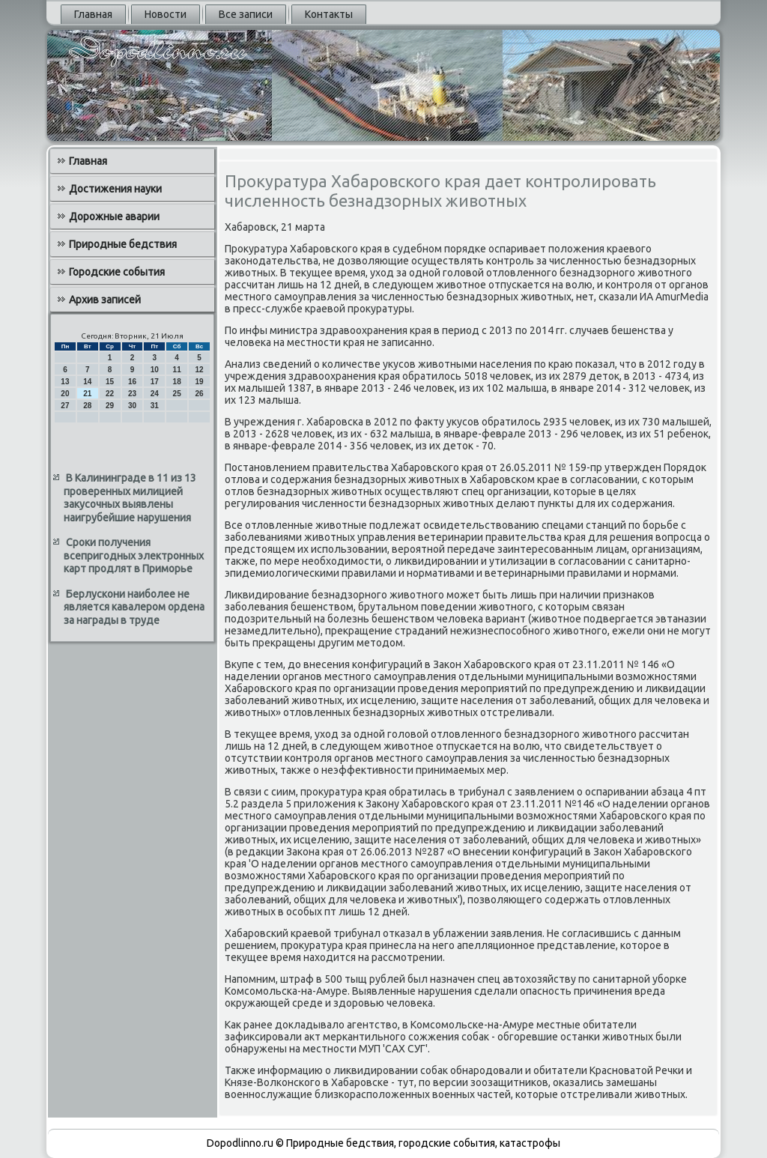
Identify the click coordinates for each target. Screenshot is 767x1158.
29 (110, 405)
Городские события (117, 272)
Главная (93, 14)
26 (199, 393)
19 (199, 382)
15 (110, 382)
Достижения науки (115, 189)
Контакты (329, 14)
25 (177, 393)
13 (65, 382)
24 (155, 393)
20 (65, 393)
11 (177, 370)
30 (132, 405)
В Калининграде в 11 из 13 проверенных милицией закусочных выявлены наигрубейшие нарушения (130, 498)
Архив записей (105, 300)
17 (155, 382)
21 (87, 393)
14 (87, 382)
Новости (166, 14)
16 (132, 382)
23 (132, 393)
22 (110, 393)
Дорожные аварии (114, 216)
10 (155, 370)
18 (177, 382)
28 (87, 405)
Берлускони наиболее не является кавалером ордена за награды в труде (134, 607)
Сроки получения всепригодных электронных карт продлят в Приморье (134, 555)
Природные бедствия (123, 244)
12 (199, 370)
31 (155, 405)
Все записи (246, 14)
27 (65, 405)
